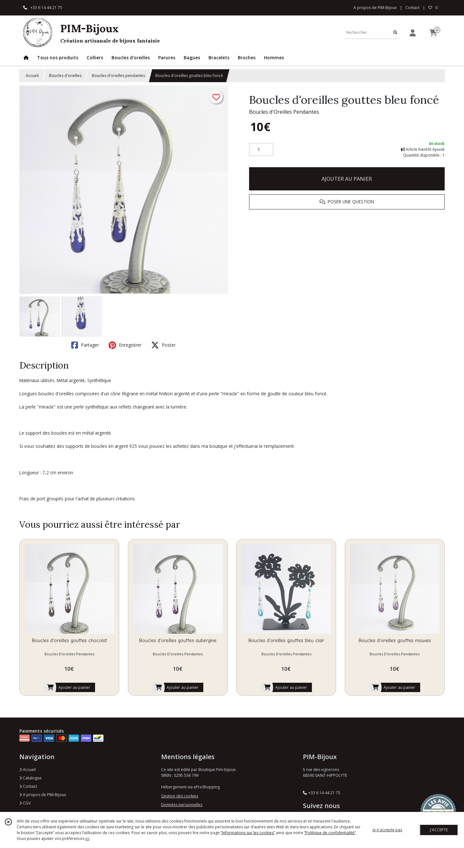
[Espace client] (412, 33)
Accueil (32, 75)
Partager (85, 345)
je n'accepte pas (387, 830)
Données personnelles (181, 804)
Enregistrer (125, 345)
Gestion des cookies (179, 796)
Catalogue (30, 778)
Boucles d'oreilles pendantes (118, 75)
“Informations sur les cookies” (248, 832)
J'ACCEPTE (439, 830)
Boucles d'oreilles (65, 75)
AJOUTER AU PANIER (347, 178)
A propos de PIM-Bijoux (42, 794)
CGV (25, 803)
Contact (412, 7)
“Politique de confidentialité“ (330, 832)
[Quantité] (261, 149)
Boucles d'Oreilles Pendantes (284, 111)
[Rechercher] (395, 32)
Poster (163, 345)
